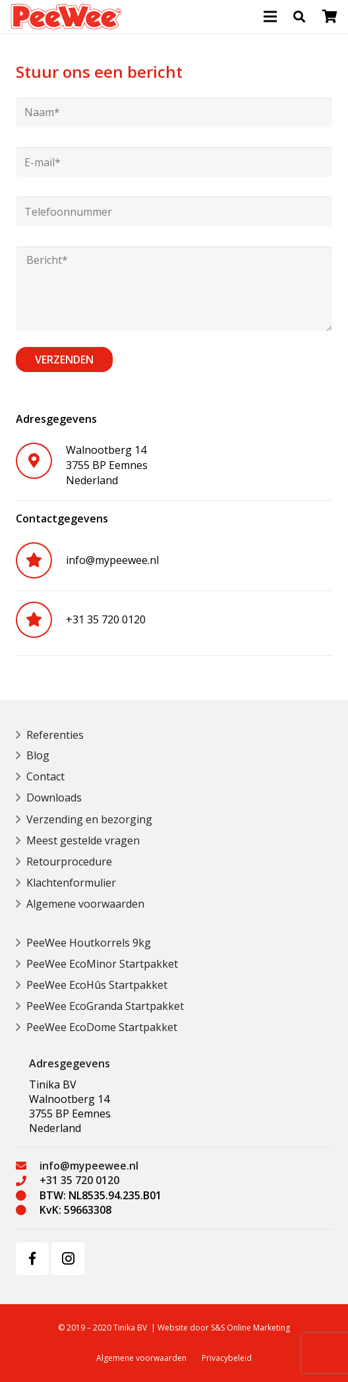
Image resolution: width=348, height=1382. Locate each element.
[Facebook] (32, 1258)
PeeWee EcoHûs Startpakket (96, 985)
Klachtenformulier (71, 882)
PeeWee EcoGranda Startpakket (105, 1006)
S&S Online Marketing (250, 1327)
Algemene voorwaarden (85, 903)
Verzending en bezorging (89, 819)
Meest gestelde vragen (83, 840)
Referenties (55, 735)
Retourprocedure (69, 861)
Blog (37, 755)
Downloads (54, 797)
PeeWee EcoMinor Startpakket (102, 964)
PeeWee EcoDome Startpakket (101, 1027)
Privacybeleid (227, 1358)
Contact (45, 776)
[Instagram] (67, 1258)
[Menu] (270, 16)
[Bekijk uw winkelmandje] (330, 16)
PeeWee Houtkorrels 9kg (88, 942)
